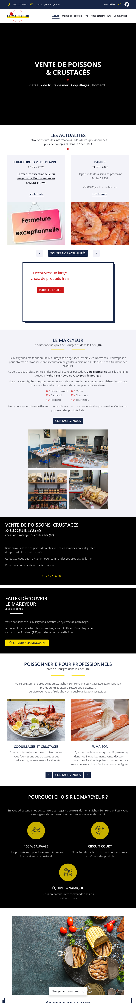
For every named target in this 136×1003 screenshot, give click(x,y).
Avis (109, 15)
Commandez (120, 15)
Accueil (56, 15)
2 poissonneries (97, 371)
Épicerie (78, 15)
